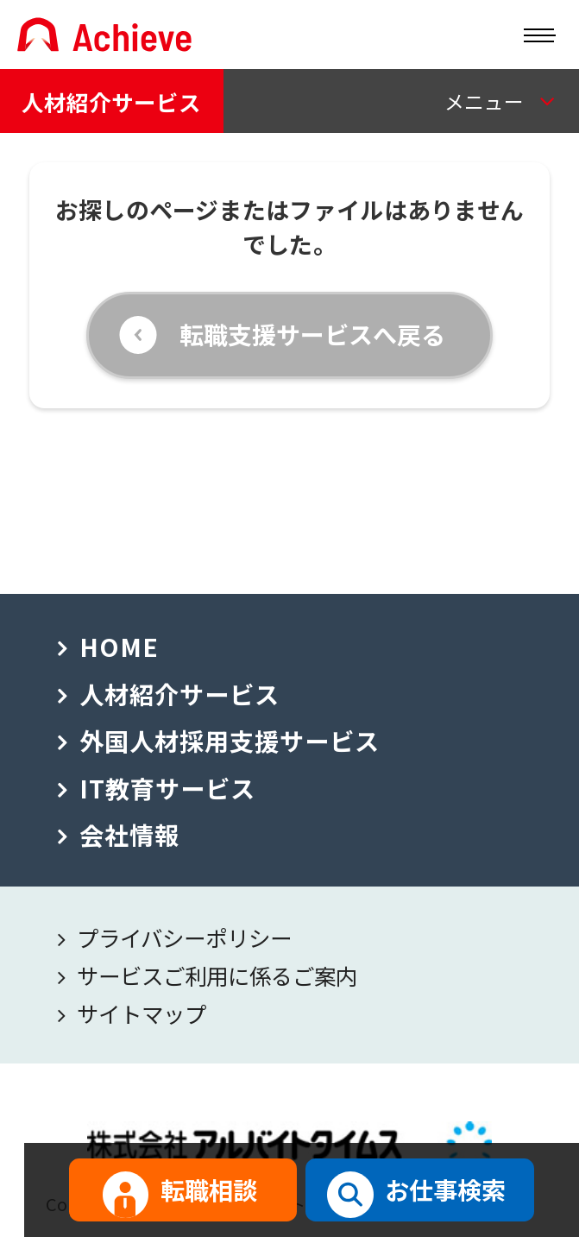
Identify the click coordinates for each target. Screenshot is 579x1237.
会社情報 (129, 834)
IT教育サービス (167, 787)
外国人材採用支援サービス (229, 740)
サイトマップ (141, 1013)
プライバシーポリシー (184, 937)
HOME (119, 646)
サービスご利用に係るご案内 (217, 975)
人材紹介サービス (111, 101)
